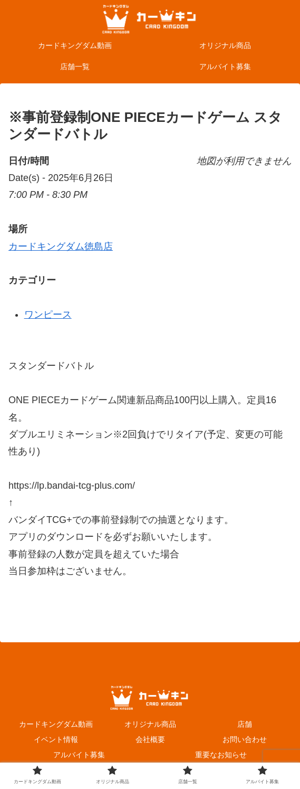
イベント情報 (56, 739)
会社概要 (150, 739)
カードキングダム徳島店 (60, 246)
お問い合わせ (244, 739)
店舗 (244, 724)
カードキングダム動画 (56, 724)
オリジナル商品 (150, 724)
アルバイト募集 (79, 754)
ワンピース (48, 314)
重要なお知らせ (221, 754)
